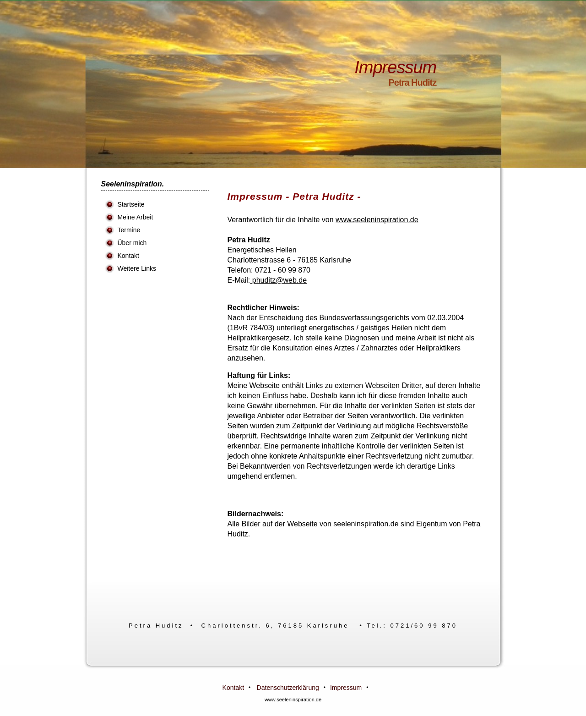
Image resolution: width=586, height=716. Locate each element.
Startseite (131, 204)
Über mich (132, 242)
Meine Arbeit (135, 217)
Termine (129, 230)
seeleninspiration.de (365, 524)
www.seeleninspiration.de (377, 220)
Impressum (346, 687)
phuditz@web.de (278, 280)
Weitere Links (137, 268)
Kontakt (128, 255)
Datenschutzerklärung (288, 687)
